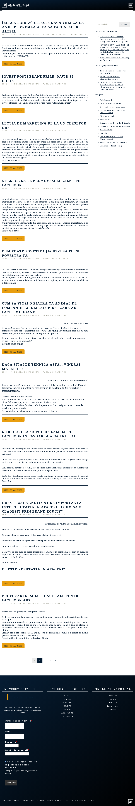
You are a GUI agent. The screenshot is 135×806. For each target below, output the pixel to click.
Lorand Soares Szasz (22, 697)
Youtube (112, 699)
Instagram (112, 706)
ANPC (59, 800)
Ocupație (11, 742)
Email (9, 731)
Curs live (67, 703)
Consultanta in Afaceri (111, 103)
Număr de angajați (17, 750)
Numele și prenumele (18, 721)
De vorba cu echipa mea (112, 107)
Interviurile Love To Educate (115, 123)
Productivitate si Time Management (111, 137)
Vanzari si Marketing (111, 146)
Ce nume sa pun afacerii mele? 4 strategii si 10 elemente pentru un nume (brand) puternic (113, 86)
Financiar (105, 119)
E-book (67, 699)
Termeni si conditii (45, 800)
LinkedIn (112, 703)
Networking (106, 130)
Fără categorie (107, 116)
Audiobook (67, 713)
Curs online (67, 716)
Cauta (124, 24)
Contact (112, 709)
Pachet (67, 709)
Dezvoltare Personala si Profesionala (112, 111)
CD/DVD (67, 706)
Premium (104, 133)
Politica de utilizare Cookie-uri (79, 800)
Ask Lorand (106, 100)
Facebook (112, 696)
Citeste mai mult (13, 64)
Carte (67, 696)
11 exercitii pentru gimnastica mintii (110, 77)
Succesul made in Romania (113, 142)
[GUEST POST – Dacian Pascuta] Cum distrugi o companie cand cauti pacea (114, 39)
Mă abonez (11, 782)
